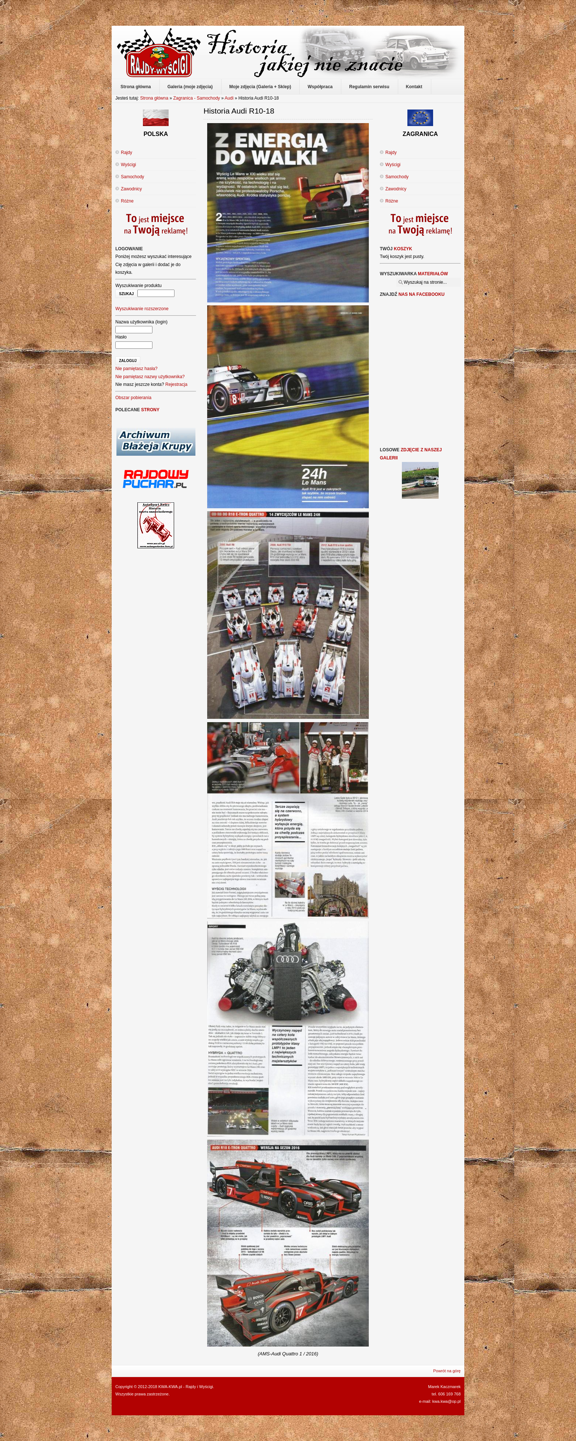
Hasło (121, 337)
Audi (230, 98)
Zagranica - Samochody (196, 98)
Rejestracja (176, 384)
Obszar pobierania (133, 397)
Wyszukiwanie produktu (138, 285)
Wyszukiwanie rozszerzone (142, 308)
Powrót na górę (447, 1371)
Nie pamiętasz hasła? (136, 368)
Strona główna (154, 98)
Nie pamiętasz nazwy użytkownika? (150, 376)
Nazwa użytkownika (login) (141, 322)
